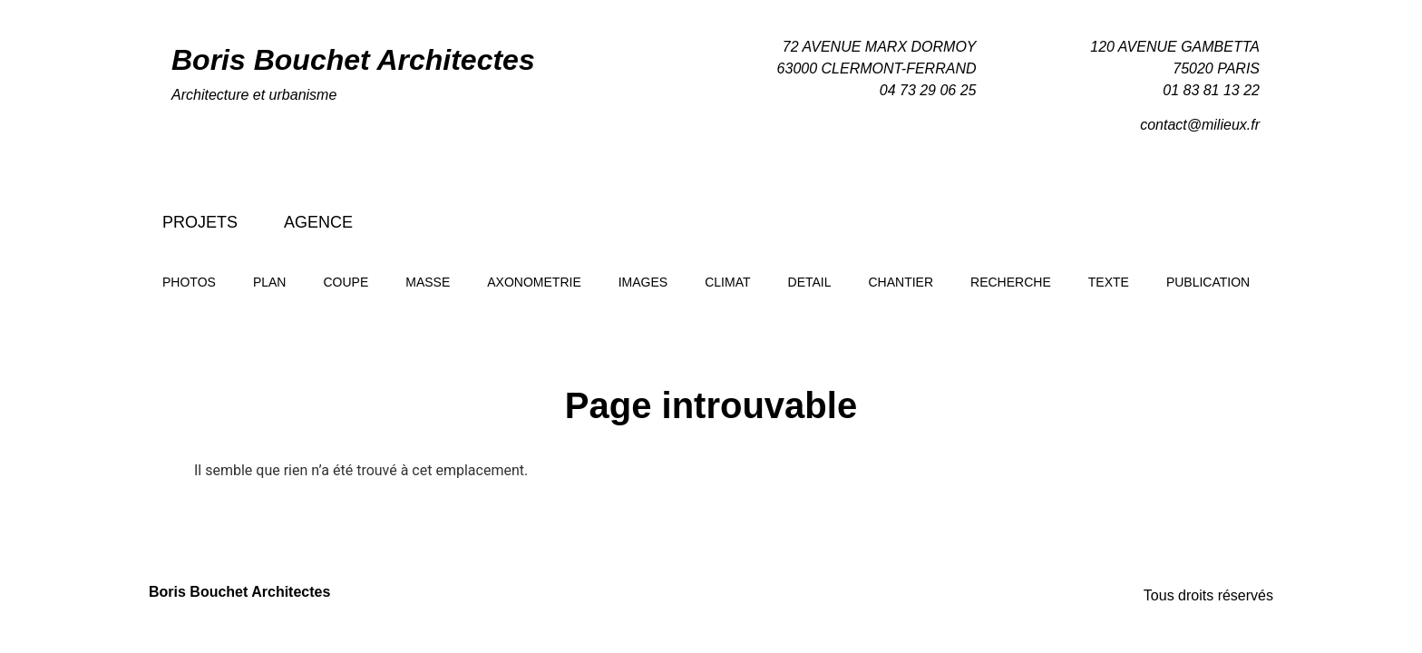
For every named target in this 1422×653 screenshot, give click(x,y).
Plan (270, 282)
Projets (200, 222)
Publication (1208, 282)
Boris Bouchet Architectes (353, 60)
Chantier (901, 282)
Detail (810, 282)
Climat (727, 282)
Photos (189, 282)
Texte (1108, 282)
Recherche (1010, 282)
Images (642, 282)
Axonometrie (533, 282)
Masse (427, 282)
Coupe (345, 282)
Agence (318, 222)
